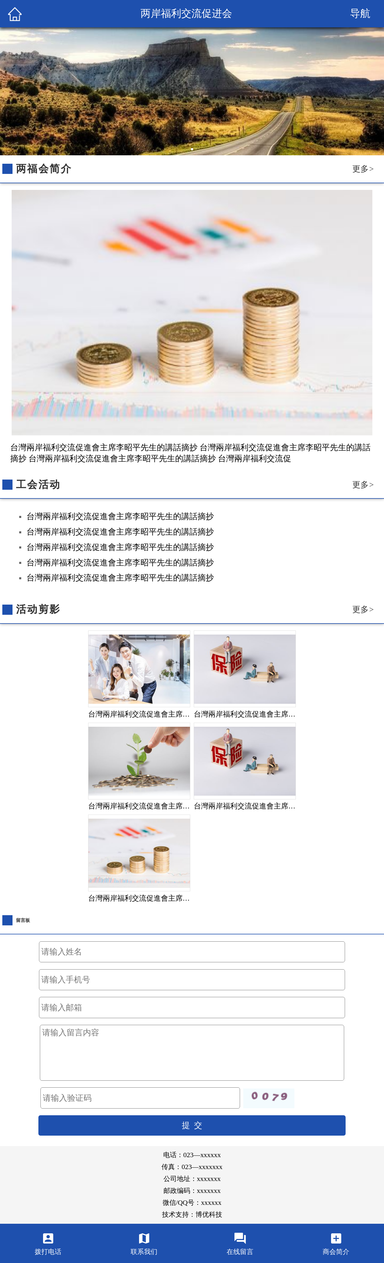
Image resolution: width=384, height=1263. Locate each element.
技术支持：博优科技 (192, 1214)
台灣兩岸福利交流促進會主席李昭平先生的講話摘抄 (120, 516)
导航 (360, 13)
